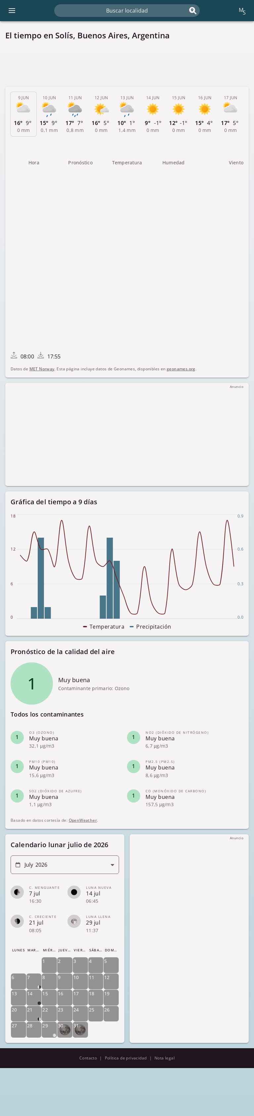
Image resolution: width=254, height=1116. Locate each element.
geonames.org (181, 369)
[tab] (23, 114)
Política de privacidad (126, 1058)
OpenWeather (83, 820)
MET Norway (42, 369)
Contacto (88, 1058)
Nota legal (164, 1058)
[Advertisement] (127, 63)
